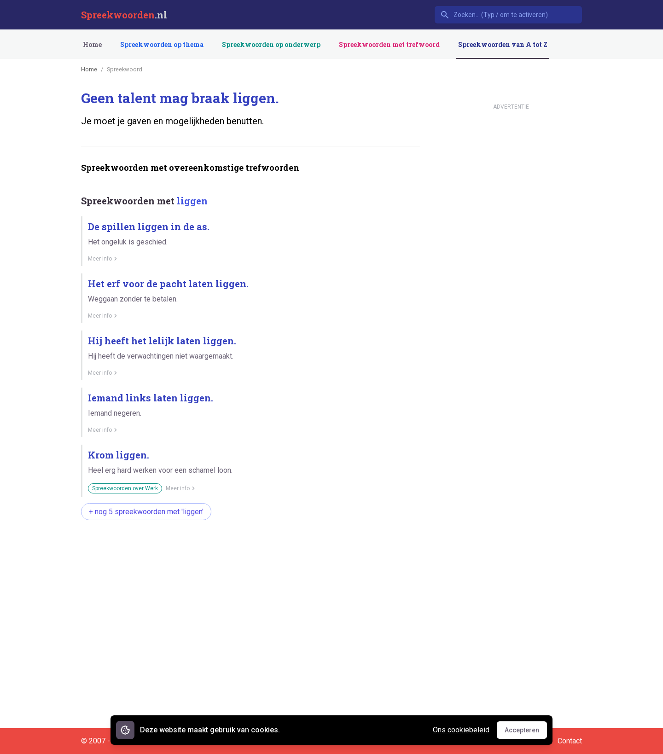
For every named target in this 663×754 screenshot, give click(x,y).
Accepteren (526, 732)
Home (92, 44)
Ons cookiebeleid (461, 729)
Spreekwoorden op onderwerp (271, 44)
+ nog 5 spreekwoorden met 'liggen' (146, 511)
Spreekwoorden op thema (162, 44)
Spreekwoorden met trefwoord (389, 44)
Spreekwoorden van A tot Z (502, 44)
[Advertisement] (248, 556)
